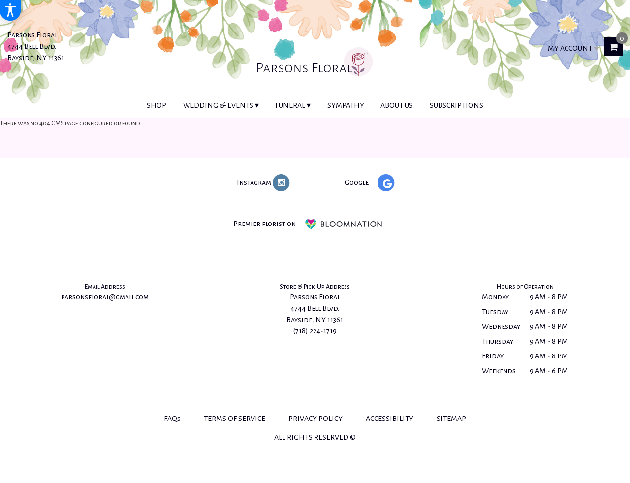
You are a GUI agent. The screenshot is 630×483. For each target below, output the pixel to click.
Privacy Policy (315, 418)
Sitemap (451, 418)
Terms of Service (234, 418)
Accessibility (389, 418)
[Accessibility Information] (10, 10)
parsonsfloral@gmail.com (105, 297)
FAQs (172, 418)
